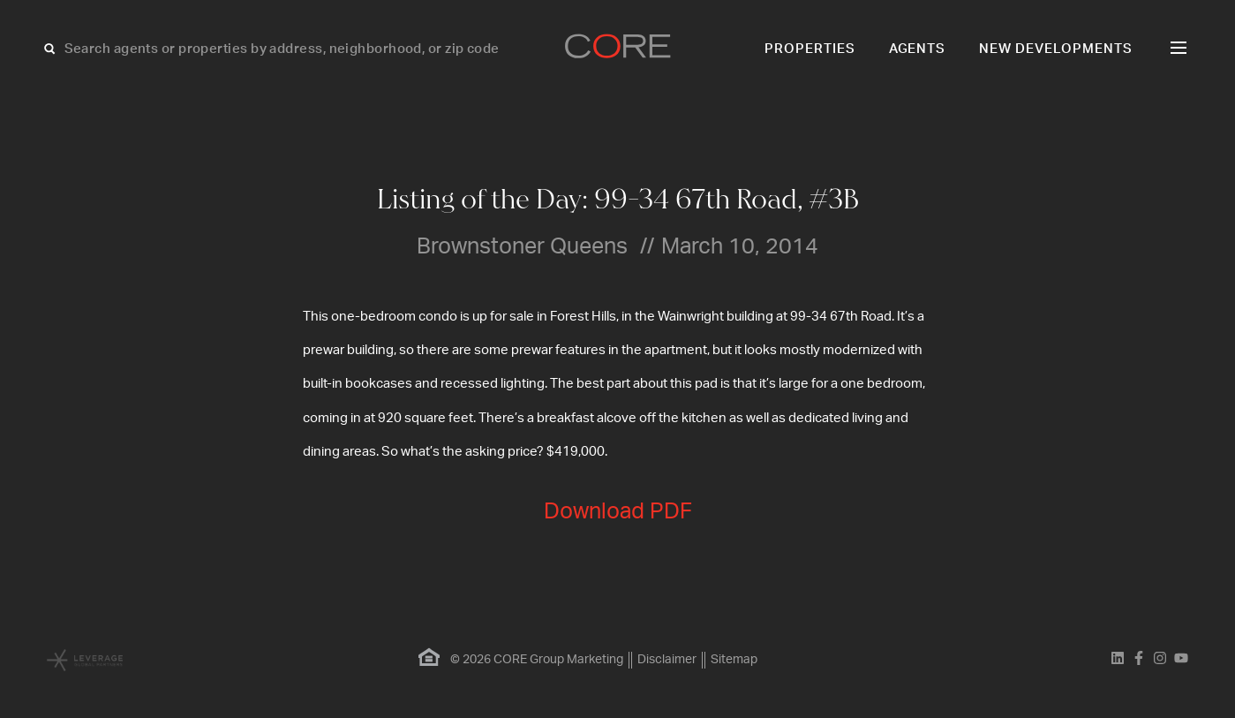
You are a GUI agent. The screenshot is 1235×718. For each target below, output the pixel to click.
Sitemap (734, 660)
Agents (917, 49)
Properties (809, 49)
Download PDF (618, 512)
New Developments (1056, 49)
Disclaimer (667, 660)
